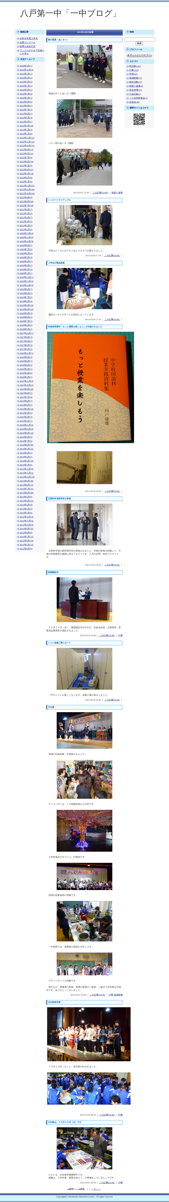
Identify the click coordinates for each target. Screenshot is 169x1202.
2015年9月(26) (26, 389)
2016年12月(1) (26, 353)
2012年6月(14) (26, 541)
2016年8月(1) (26, 361)
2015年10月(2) (26, 385)
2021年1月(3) (26, 229)
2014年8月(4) (26, 437)
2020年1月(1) (26, 273)
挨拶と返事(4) (136, 86)
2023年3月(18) (26, 126)
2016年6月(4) (26, 365)
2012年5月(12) (26, 545)
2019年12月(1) (26, 277)
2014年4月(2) (26, 453)
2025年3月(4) (26, 82)
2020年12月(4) (26, 233)
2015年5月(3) (26, 405)
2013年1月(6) (26, 513)
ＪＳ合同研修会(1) (138, 98)
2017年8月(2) (26, 341)
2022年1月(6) (26, 181)
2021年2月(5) (26, 225)
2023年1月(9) (26, 134)
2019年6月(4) (26, 301)
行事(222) (134, 70)
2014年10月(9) (26, 429)
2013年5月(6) (26, 497)
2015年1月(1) (26, 421)
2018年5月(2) (26, 329)
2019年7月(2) (26, 297)
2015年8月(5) (26, 393)
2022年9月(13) (26, 149)
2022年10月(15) (27, 145)
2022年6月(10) (26, 161)
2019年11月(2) (26, 281)
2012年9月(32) (26, 528)
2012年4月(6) (26, 549)
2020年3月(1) (26, 265)
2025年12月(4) (26, 70)
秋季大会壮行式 (27, 46)
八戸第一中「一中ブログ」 (70, 13)
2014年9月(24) (26, 433)
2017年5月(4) (26, 349)
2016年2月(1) (26, 377)
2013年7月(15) (26, 489)
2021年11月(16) (27, 189)
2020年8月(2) (26, 245)
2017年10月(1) (26, 333)
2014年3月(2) (26, 457)
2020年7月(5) (26, 249)
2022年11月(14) (27, 142)
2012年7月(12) (26, 536)
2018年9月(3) (26, 313)
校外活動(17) (135, 82)
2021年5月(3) (26, 213)
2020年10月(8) (26, 241)
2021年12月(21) (27, 185)
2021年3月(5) (26, 221)
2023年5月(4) (26, 118)
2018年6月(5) (26, 325)
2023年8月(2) (26, 106)
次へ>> (97, 1189)
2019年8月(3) (26, 293)
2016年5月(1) (26, 369)
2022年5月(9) (26, 165)
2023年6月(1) (26, 114)
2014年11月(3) (26, 425)
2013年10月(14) (27, 477)
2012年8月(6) (26, 532)
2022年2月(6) (26, 177)
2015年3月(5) (26, 413)
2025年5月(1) (26, 74)
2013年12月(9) (26, 469)
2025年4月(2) (26, 78)
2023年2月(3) (26, 130)
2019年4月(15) (26, 309)
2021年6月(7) (26, 209)
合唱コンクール (27, 42)
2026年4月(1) (26, 66)
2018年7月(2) (26, 321)
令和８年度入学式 (29, 38)
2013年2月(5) (26, 509)
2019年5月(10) (26, 305)
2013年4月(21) (26, 501)
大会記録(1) (135, 94)
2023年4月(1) (26, 122)
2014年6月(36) (26, 445)
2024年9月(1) (26, 90)
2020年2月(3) (26, 269)
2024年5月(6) (26, 94)
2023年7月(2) (26, 110)
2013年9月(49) (26, 481)
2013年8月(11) (26, 485)
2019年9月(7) (26, 289)
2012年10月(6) (26, 525)
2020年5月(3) (26, 257)
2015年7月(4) (26, 397)
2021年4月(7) (26, 217)
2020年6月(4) (26, 253)
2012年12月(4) (26, 517)
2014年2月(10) (26, 461)
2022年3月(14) (26, 173)
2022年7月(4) (26, 157)
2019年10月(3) (26, 285)
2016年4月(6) (26, 373)
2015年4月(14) (26, 409)
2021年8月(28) (26, 201)
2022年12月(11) (27, 138)
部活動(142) (135, 66)
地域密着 (118, 995)
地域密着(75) (135, 78)
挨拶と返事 (117, 192)
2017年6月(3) (26, 345)
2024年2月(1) (26, 98)
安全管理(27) (135, 90)
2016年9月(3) (26, 357)
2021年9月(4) (26, 197)
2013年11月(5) (26, 473)
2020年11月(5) (26, 237)
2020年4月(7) (26, 261)
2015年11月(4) (26, 381)
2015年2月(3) (26, 417)
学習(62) (133, 74)
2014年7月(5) (26, 441)
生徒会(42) (134, 102)
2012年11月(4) (26, 521)
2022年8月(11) (26, 153)
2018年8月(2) (26, 317)
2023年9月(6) (26, 102)
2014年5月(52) (26, 449)
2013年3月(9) (26, 505)
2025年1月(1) (26, 86)
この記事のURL (100, 192)
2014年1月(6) (26, 465)
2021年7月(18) (26, 205)
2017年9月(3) (26, 337)
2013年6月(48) (26, 493)
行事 (120, 635)
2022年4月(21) (26, 169)
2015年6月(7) (26, 401)
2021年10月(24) (27, 193)
